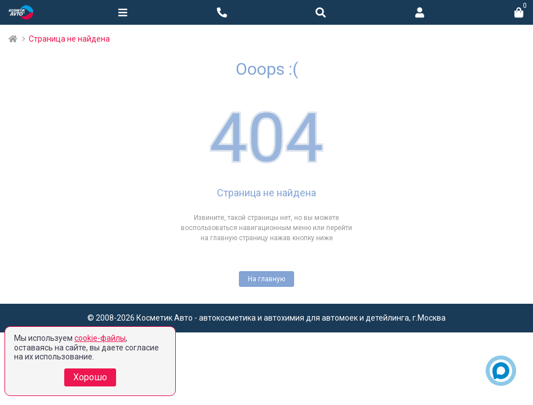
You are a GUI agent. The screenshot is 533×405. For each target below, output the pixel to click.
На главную (266, 279)
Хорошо (90, 377)
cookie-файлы (100, 338)
